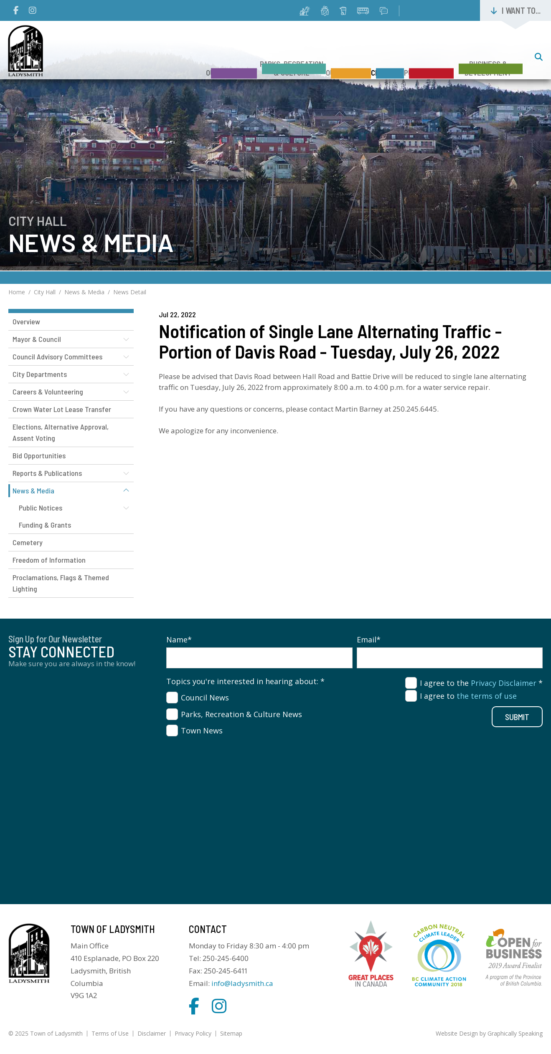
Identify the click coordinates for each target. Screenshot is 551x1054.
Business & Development (488, 53)
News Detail (129, 292)
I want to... (521, 10)
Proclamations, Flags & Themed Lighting (61, 583)
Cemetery (28, 542)
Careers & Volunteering (48, 391)
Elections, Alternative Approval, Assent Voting (61, 432)
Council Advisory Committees (57, 356)
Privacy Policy (193, 1033)
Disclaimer (151, 1033)
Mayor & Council (37, 339)
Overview (26, 321)
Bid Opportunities (39, 455)
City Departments (40, 374)
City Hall (362, 58)
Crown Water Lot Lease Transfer (62, 409)
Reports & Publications (47, 473)
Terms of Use (110, 1033)
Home (16, 292)
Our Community (168, 58)
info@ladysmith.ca (242, 983)
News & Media (84, 292)
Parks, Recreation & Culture (241, 53)
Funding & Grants (45, 524)
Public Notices (40, 507)
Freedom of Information (49, 559)
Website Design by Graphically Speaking (489, 1033)
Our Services (310, 58)
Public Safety (416, 58)
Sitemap (231, 1033)
